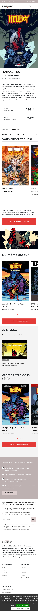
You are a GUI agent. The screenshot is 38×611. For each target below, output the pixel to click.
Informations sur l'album (19, 134)
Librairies (23, 572)
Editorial (23, 570)
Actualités (9, 335)
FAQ (3, 570)
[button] (17, 314)
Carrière (4, 572)
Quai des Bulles (6, 592)
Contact (4, 575)
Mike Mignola (16, 129)
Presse (23, 575)
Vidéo (21, 335)
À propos (4, 567)
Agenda (15, 335)
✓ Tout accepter (22, 605)
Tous (3, 335)
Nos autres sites (9, 1)
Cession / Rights (25, 578)
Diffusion (23, 567)
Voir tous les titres (19, 321)
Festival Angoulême (7, 589)
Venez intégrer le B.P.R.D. (19, 221)
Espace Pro (32, 1)
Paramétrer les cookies (20, 608)
